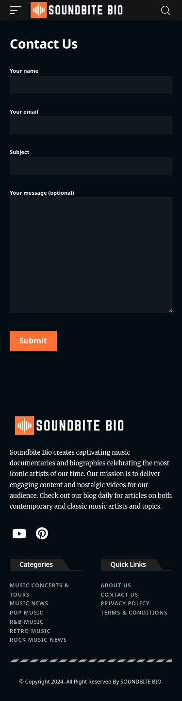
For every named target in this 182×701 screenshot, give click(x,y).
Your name (91, 79)
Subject (91, 160)
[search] (165, 10)
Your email (91, 120)
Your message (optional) (91, 251)
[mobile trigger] (18, 10)
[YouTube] (19, 533)
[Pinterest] (41, 533)
